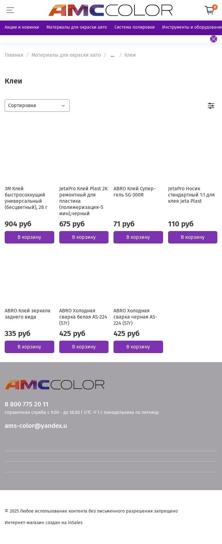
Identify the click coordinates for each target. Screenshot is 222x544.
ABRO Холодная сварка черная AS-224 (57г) (135, 317)
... (112, 55)
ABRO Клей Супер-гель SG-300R (134, 192)
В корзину (29, 237)
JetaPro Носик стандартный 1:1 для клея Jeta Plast (191, 195)
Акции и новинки (22, 27)
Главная (14, 55)
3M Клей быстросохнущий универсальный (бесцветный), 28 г (26, 198)
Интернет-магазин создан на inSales (44, 522)
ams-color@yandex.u (36, 426)
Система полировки (134, 27)
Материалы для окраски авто (76, 27)
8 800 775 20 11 (26, 404)
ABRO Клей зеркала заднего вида (28, 314)
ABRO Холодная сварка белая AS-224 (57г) (83, 317)
